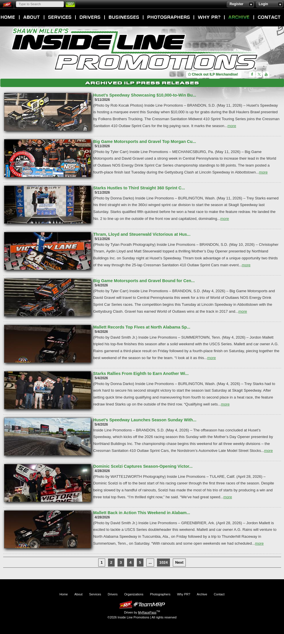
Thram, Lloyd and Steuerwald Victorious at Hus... (142, 234)
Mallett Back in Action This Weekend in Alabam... (141, 512)
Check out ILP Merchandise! (213, 74)
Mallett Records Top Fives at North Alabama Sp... (141, 327)
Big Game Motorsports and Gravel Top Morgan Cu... (144, 141)
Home (8, 17)
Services (60, 17)
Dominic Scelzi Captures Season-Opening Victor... (143, 466)
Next (179, 562)
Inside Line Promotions (135, 50)
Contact (269, 17)
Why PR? (209, 17)
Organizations (123, 17)
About (31, 17)
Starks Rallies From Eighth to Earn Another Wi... (141, 373)
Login (269, 4)
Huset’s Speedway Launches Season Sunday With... (144, 420)
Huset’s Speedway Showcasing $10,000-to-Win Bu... (144, 95)
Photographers (168, 17)
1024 (163, 562)
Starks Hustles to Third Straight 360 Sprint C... (139, 188)
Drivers (90, 17)
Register (240, 4)
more (232, 126)
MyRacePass (142, 604)
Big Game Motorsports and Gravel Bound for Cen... (144, 280)
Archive (239, 17)
